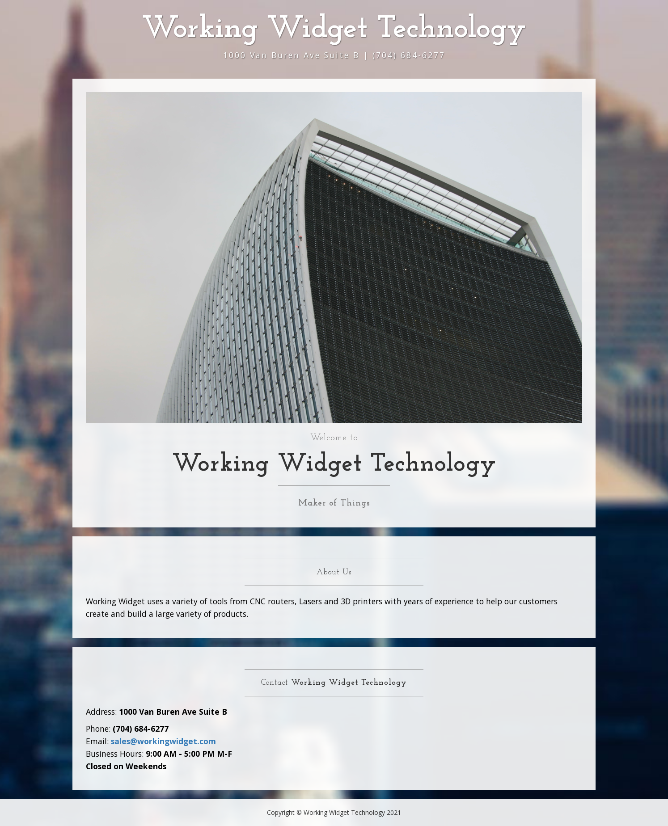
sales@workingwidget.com (163, 741)
